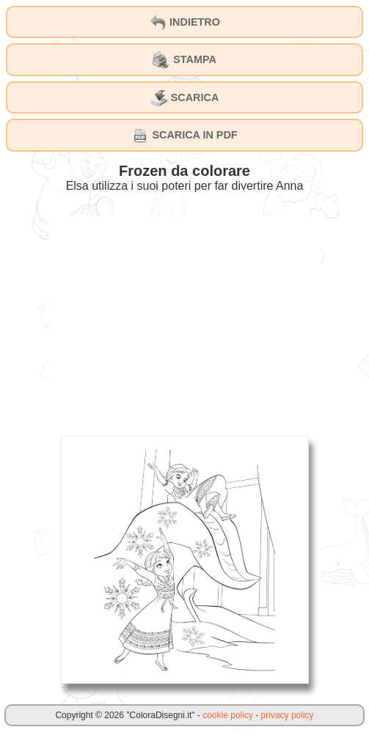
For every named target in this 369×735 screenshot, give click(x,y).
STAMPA (184, 60)
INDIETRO (184, 23)
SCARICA (184, 98)
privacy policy (287, 715)
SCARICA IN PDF (184, 135)
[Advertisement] (185, 318)
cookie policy (227, 715)
